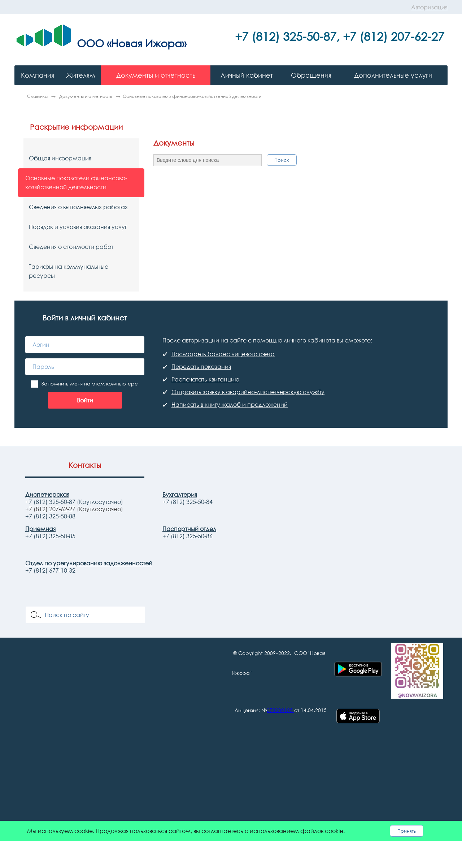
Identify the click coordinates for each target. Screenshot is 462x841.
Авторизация (429, 7)
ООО (90, 42)
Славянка (38, 96)
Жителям (80, 75)
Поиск (281, 160)
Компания (37, 75)
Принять (406, 831)
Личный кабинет (247, 75)
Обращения (311, 75)
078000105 (280, 710)
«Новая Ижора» (146, 42)
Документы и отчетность (155, 75)
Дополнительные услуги (393, 75)
